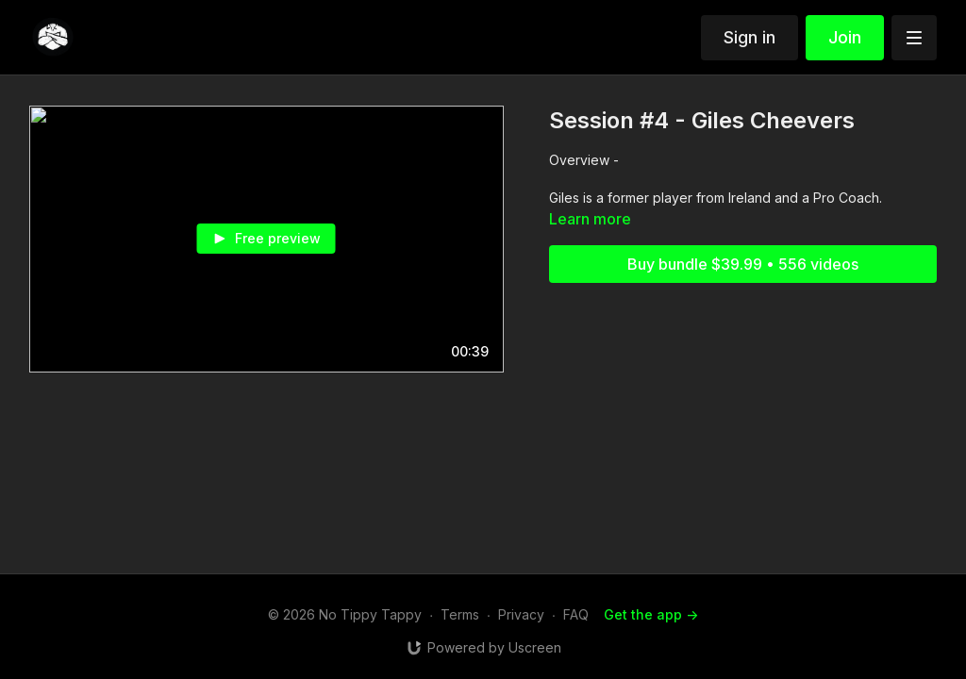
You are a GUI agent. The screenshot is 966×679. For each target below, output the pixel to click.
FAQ (576, 614)
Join (844, 37)
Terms (460, 614)
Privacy (521, 614)
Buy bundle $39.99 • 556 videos (742, 264)
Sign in (749, 37)
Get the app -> (651, 614)
